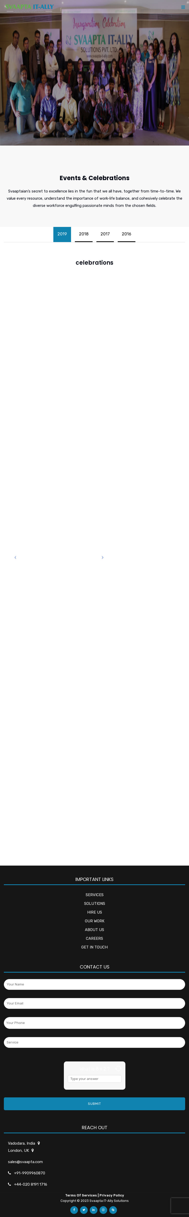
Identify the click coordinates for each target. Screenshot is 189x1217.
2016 (126, 234)
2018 (83, 234)
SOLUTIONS (94, 903)
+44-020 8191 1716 (30, 1184)
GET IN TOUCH (94, 947)
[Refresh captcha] (118, 1068)
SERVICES (95, 895)
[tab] (62, 234)
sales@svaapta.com (25, 1161)
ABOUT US (94, 929)
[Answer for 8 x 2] (95, 1079)
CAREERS (94, 938)
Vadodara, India (22, 1143)
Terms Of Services (81, 1195)
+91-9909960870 (29, 1173)
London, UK (19, 1150)
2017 (105, 234)
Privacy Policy (112, 1195)
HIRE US (94, 912)
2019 (62, 234)
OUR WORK (94, 921)
